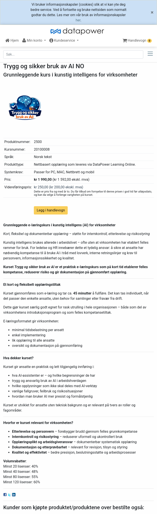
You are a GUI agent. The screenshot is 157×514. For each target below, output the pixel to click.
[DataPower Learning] (78, 31)
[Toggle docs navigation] (150, 54)
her (78, 20)
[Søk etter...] (73, 54)
